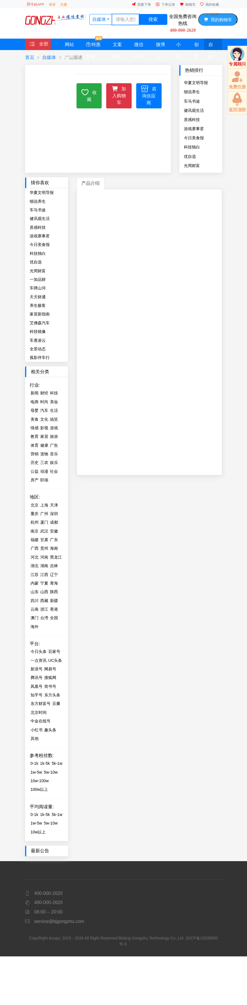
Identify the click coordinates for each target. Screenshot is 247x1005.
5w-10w (51, 772)
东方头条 (52, 695)
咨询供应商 (148, 95)
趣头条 (50, 730)
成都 (54, 522)
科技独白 (192, 147)
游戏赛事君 (194, 128)
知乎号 (37, 695)
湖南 (44, 565)
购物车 (188, 4)
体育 (35, 445)
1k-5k (45, 763)
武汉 (44, 531)
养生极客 (38, 305)
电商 (35, 402)
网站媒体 (69, 46)
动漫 (44, 471)
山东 (35, 591)
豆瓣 (56, 703)
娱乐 (54, 462)
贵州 (44, 548)
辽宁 (54, 574)
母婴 (35, 410)
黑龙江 (56, 557)
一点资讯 (39, 660)
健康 (44, 445)
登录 (52, 5)
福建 (35, 539)
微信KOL (138, 46)
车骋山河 (38, 288)
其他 (35, 738)
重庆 (35, 513)
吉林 (54, 565)
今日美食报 (194, 138)
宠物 (44, 454)
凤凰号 (37, 686)
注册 (63, 5)
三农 (44, 462)
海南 (54, 548)
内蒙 (35, 583)
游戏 (54, 428)
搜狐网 (50, 677)
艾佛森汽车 (40, 323)
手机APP (35, 4)
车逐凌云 (38, 340)
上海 (44, 505)
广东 (54, 539)
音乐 (54, 454)
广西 (35, 548)
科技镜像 (38, 331)
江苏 (35, 574)
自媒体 (210, 46)
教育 (35, 436)
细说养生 (192, 92)
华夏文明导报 (196, 82)
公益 (35, 471)
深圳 (54, 513)
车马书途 (192, 101)
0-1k (34, 763)
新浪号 (37, 669)
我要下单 (141, 4)
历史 (35, 462)
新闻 (35, 393)
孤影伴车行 (40, 357)
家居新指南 (40, 314)
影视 (44, 428)
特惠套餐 (94, 44)
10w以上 (38, 832)
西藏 (44, 600)
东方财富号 (41, 703)
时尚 (44, 402)
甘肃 (44, 539)
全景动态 (38, 349)
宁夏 (44, 583)
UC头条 (55, 660)
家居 (44, 436)
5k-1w (57, 763)
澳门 (35, 617)
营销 (35, 454)
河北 (35, 557)
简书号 (50, 686)
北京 (35, 505)
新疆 (54, 600)
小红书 (178, 46)
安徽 (54, 531)
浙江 (44, 609)
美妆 (54, 402)
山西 (44, 591)
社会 (54, 471)
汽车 (44, 410)
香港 (54, 609)
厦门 (44, 522)
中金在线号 (41, 721)
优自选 (190, 156)
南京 (35, 531)
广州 (44, 513)
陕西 (54, 591)
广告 (54, 445)
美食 (35, 419)
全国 (54, 617)
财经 (44, 393)
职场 (44, 480)
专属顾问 (212, 15)
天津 (54, 505)
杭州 (35, 522)
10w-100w (40, 780)
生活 (54, 410)
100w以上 (39, 789)
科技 (54, 393)
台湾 (44, 617)
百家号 (54, 651)
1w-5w (36, 772)
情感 (35, 428)
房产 (35, 480)
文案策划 (117, 46)
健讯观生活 (194, 110)
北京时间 (39, 712)
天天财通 (38, 297)
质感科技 (192, 119)
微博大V (160, 46)
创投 (196, 46)
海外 (35, 626)
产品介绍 (90, 183)
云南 (35, 609)
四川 (35, 600)
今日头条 (39, 651)
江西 (44, 574)
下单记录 (165, 4)
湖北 (35, 565)
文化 (44, 419)
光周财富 (192, 165)
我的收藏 (209, 4)
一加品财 (38, 279)
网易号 (50, 669)
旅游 (54, 436)
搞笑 (54, 419)
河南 (44, 557)
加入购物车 (119, 95)
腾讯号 (37, 677)
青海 (54, 583)
